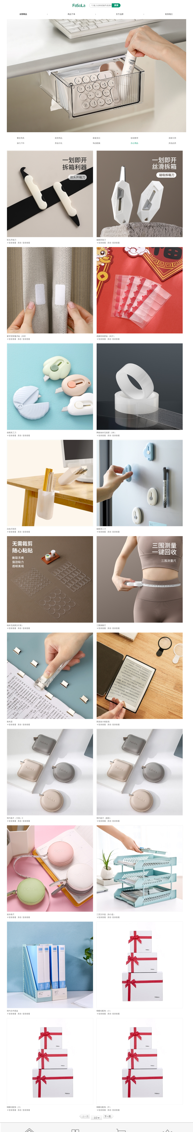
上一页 (85, 1116)
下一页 (107, 1116)
